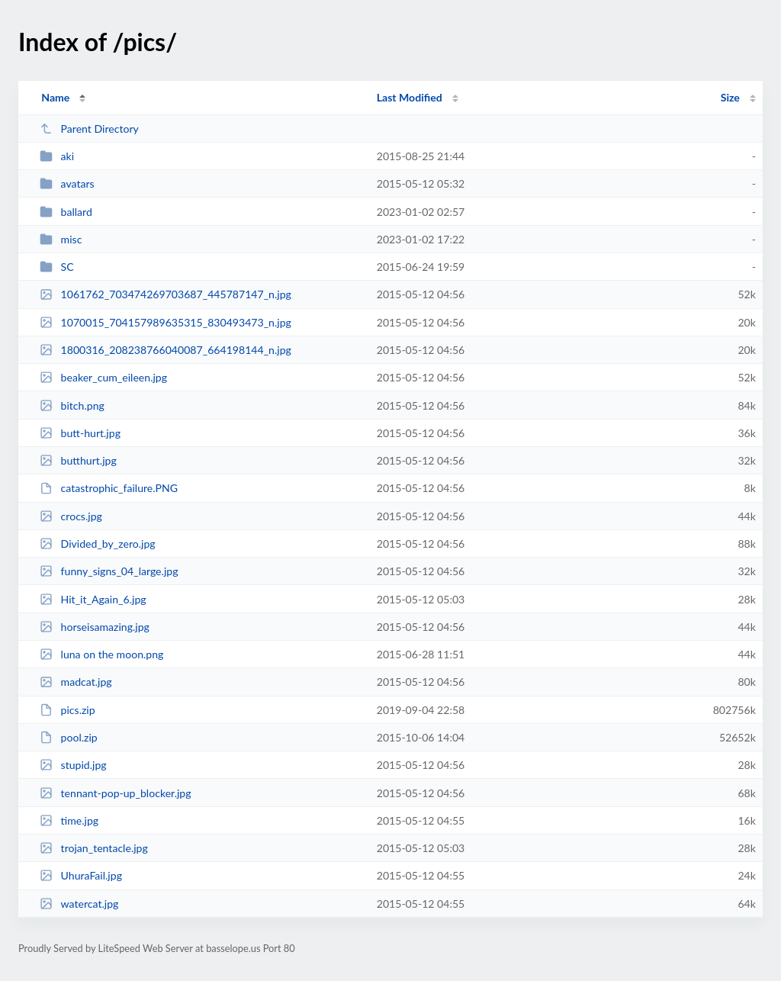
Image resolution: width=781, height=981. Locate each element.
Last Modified (409, 97)
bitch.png (72, 405)
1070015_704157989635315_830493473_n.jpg (165, 322)
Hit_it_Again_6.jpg (93, 599)
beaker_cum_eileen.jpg (103, 377)
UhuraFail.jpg (81, 875)
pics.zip (67, 709)
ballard (66, 211)
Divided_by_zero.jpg (98, 543)
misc (61, 239)
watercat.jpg (79, 903)
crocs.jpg (71, 516)
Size (730, 97)
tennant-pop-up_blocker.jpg (115, 792)
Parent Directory (89, 128)
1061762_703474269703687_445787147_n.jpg (165, 294)
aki (57, 156)
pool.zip (69, 737)
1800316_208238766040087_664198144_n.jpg (165, 349)
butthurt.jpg (78, 460)
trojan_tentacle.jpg (94, 847)
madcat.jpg (76, 681)
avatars (67, 183)
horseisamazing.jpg (94, 626)
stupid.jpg (73, 764)
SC (56, 266)
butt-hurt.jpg (80, 432)
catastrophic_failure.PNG (109, 487)
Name (55, 97)
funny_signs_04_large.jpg (109, 570)
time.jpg (69, 820)
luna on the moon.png (101, 654)
